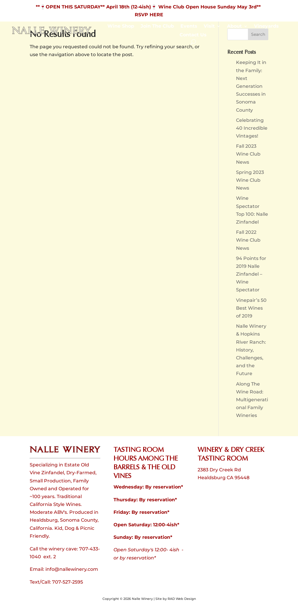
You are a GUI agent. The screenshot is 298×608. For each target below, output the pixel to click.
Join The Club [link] (157, 26)
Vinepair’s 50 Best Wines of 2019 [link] (251, 308)
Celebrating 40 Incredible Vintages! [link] (251, 128)
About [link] (234, 26)
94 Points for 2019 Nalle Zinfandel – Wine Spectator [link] (251, 274)
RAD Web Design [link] (182, 599)
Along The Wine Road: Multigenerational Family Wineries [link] (252, 399)
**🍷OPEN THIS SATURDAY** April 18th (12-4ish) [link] (93, 7)
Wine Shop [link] (120, 26)
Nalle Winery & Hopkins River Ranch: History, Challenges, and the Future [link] (251, 349)
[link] (51, 33)
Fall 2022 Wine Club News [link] (248, 240)
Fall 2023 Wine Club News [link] (248, 154)
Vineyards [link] (266, 26)
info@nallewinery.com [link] (71, 569)
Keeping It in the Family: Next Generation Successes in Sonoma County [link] (251, 86)
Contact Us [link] (193, 35)
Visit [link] (209, 26)
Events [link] (188, 26)
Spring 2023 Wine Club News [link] (250, 180)
